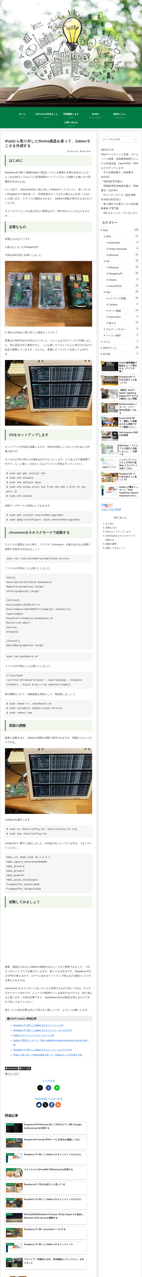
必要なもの (110, 527)
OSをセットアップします (118, 531)
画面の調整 (110, 544)
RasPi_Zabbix (12, 1079)
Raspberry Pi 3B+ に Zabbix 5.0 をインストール (41, 1025)
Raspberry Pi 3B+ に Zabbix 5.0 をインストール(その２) (45, 1030)
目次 (116, 517)
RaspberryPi (11, 1073)
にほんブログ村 (111, 509)
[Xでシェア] (40, 1092)
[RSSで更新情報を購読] (58, 1109)
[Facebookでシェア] (48, 1092)
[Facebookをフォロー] (51, 1109)
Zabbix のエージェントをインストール (36, 1035)
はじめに (109, 523)
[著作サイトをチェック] (39, 1109)
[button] (136, 139)
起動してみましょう (115, 548)
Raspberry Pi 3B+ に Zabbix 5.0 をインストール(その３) (45, 1049)
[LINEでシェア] (57, 1092)
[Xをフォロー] (45, 1109)
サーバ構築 (25, 1073)
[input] (120, 139)
